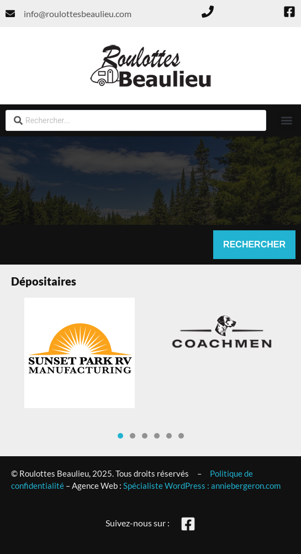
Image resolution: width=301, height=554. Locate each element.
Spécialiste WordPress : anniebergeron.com (202, 485)
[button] (286, 121)
